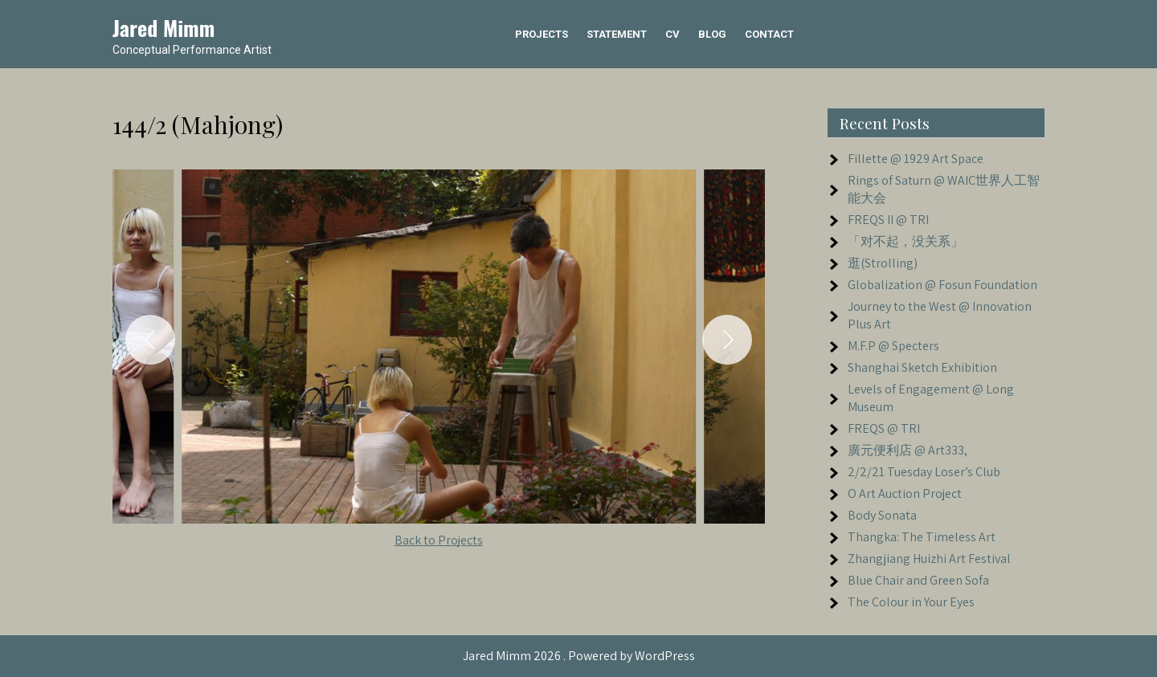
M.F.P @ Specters (893, 345)
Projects (541, 34)
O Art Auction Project (905, 493)
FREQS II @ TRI (888, 219)
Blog (712, 34)
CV (672, 34)
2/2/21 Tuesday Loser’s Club (924, 471)
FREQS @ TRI (884, 428)
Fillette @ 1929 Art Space (915, 158)
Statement (617, 34)
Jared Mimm (163, 27)
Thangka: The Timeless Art (922, 536)
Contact (769, 34)
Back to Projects (439, 540)
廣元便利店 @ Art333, (907, 450)
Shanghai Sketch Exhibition (922, 367)
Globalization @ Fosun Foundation (942, 284)
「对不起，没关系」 (905, 241)
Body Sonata (882, 515)
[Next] (727, 340)
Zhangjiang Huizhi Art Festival (929, 558)
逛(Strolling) (883, 263)
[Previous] (150, 340)
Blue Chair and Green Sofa (918, 580)
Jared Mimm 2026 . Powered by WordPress (579, 655)
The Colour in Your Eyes (911, 601)
